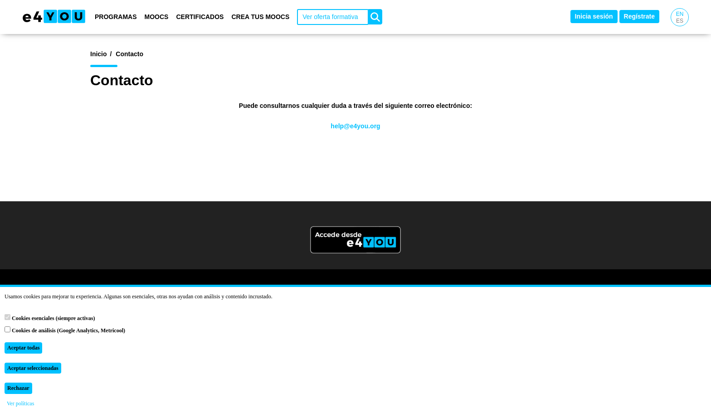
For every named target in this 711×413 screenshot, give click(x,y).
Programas (116, 16)
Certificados (200, 16)
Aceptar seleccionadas (32, 368)
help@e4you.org (355, 126)
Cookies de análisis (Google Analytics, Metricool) (65, 330)
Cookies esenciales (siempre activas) (50, 317)
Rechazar (18, 388)
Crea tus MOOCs (260, 16)
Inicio (98, 54)
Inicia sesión (594, 16)
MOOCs (157, 16)
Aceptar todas (23, 348)
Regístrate (639, 16)
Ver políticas (20, 403)
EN (680, 14)
